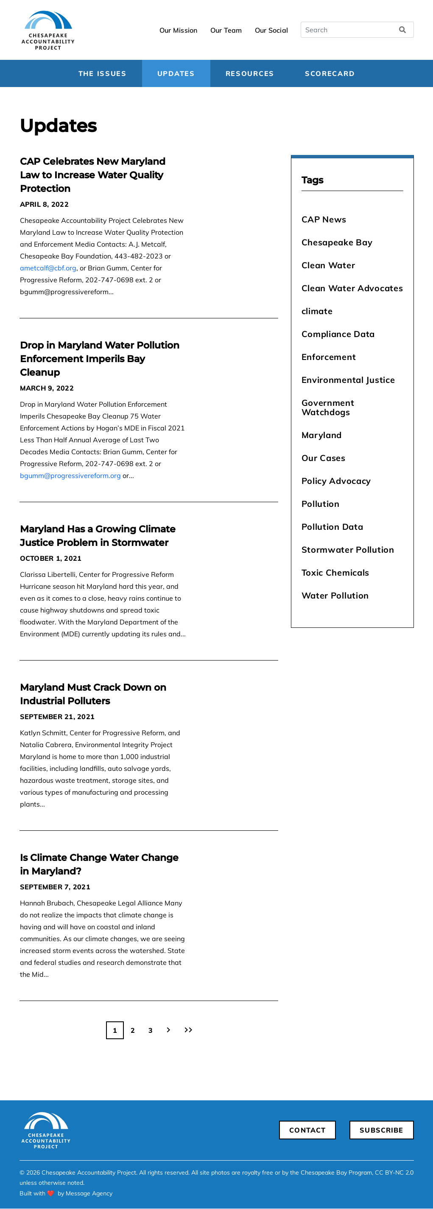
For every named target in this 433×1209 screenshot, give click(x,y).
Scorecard (330, 73)
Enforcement (329, 356)
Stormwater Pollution (348, 549)
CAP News (324, 219)
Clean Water (328, 265)
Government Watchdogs (328, 407)
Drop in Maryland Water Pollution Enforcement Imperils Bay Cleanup (99, 359)
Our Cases (324, 458)
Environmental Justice (348, 379)
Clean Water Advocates (352, 288)
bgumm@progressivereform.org (70, 475)
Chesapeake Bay (337, 242)
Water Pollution (335, 595)
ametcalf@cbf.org (48, 268)
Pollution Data (332, 526)
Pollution (321, 503)
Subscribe (381, 1130)
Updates (176, 73)
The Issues (102, 73)
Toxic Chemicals (336, 572)
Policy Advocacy (337, 480)
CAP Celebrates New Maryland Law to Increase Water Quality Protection (92, 175)
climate (317, 311)
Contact (307, 1130)
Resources (250, 73)
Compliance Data (338, 334)
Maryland (322, 435)
